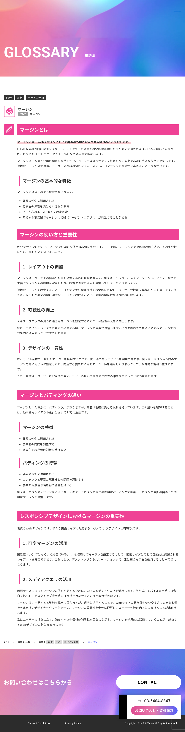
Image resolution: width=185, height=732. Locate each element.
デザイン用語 (36, 97)
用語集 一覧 (24, 642)
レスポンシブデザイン (105, 528)
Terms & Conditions (39, 723)
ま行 (20, 97)
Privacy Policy (73, 723)
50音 (9, 97)
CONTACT (149, 682)
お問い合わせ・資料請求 (154, 710)
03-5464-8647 (157, 701)
